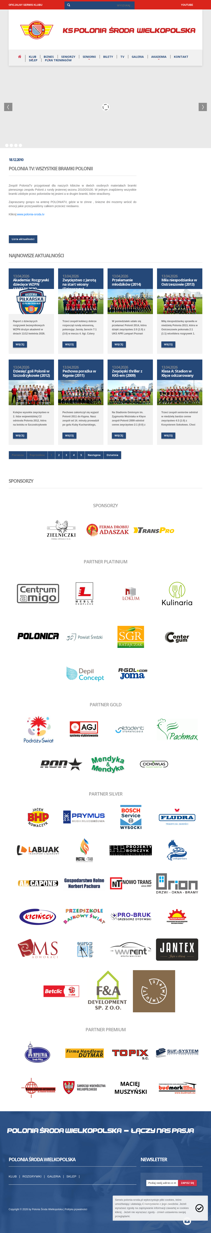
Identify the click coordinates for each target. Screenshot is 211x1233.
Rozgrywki (31, 1176)
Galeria (138, 56)
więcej (20, 344)
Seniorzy (68, 56)
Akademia (158, 56)
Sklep (33, 60)
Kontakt (181, 56)
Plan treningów (58, 60)
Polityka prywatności (76, 1209)
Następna (94, 455)
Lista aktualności (23, 239)
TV (122, 56)
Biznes (49, 56)
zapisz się (187, 1183)
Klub (32, 56)
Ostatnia (112, 455)
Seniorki (89, 56)
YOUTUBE (187, 4)
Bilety (108, 56)
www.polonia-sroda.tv (30, 214)
